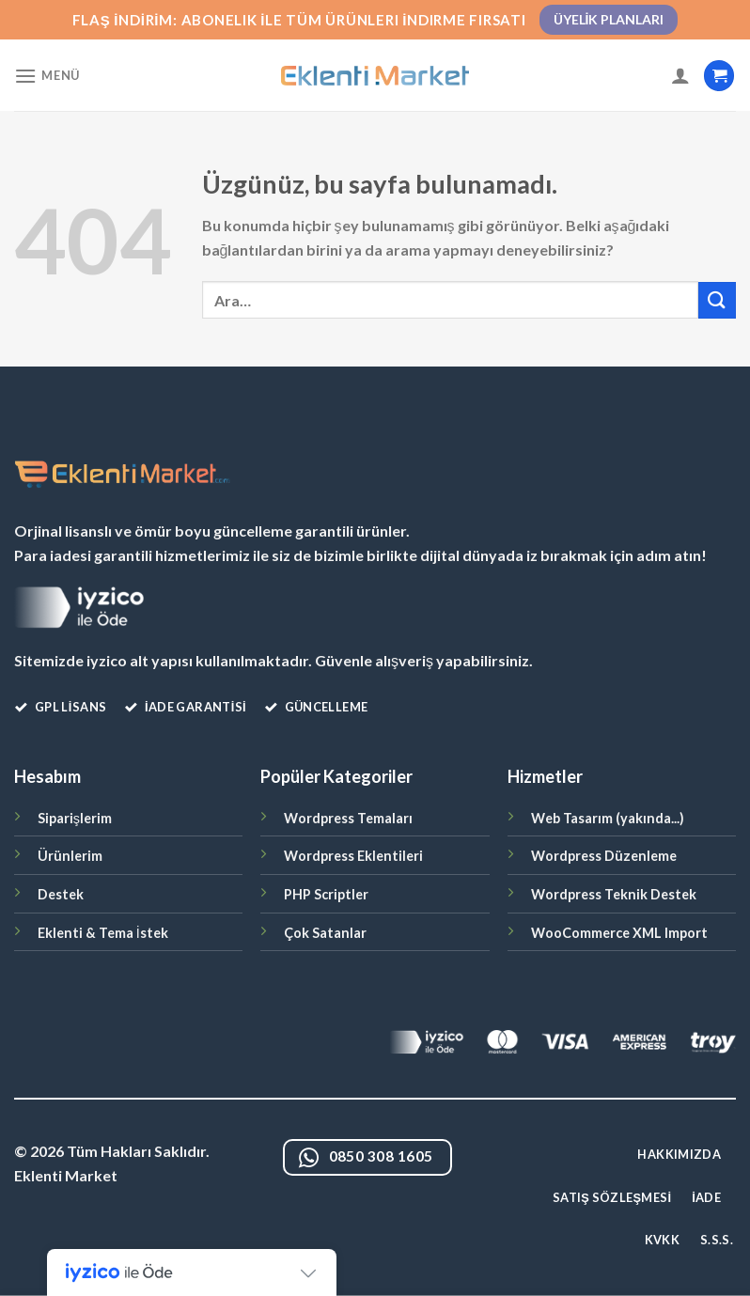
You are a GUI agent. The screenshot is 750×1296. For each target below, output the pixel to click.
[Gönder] (717, 300)
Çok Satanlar (325, 933)
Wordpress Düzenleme (604, 856)
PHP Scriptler (326, 894)
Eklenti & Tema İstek (103, 933)
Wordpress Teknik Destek (613, 894)
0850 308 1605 (366, 1158)
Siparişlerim (75, 818)
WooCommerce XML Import (619, 933)
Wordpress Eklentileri (353, 856)
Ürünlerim (70, 856)
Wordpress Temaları (348, 818)
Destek (61, 894)
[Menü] (47, 76)
